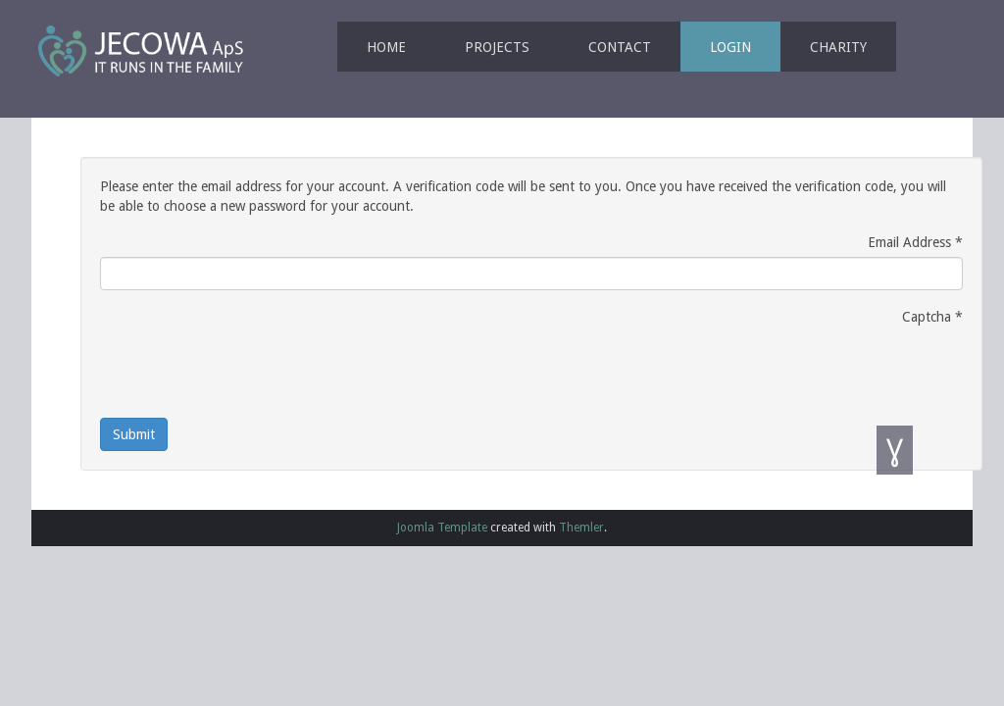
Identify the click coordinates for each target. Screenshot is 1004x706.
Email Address (915, 242)
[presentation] (249, 369)
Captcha (932, 317)
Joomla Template (442, 527)
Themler (581, 527)
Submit (134, 434)
